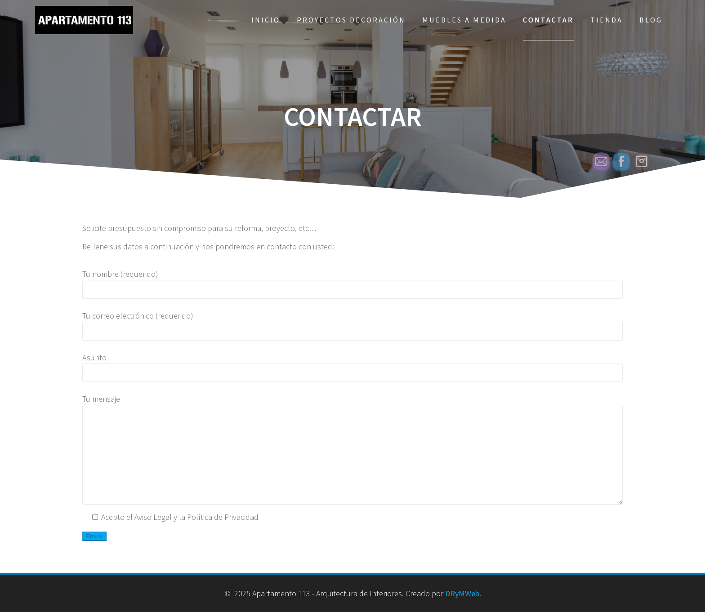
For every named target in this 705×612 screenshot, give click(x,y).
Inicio (265, 19)
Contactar (548, 19)
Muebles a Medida (464, 19)
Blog (650, 19)
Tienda (606, 19)
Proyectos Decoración (351, 19)
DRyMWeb (462, 593)
